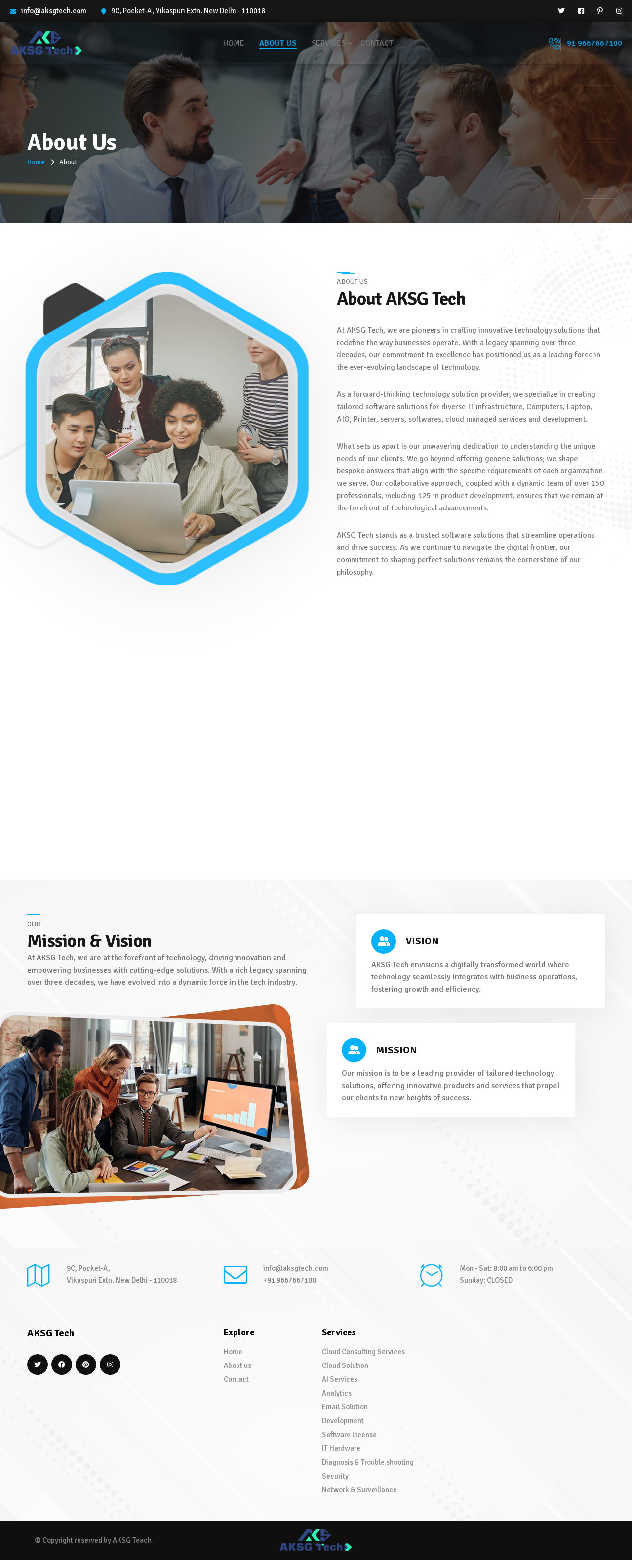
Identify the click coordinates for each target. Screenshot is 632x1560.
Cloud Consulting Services (363, 1351)
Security (335, 1476)
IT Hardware (341, 1448)
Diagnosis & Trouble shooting (368, 1462)
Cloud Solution (345, 1365)
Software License (349, 1434)
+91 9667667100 (289, 1280)
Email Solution (345, 1407)
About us (278, 43)
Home (233, 43)
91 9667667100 (585, 44)
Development (343, 1420)
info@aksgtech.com (53, 10)
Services (329, 43)
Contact (376, 43)
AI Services (339, 1379)
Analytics (337, 1393)
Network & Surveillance (359, 1489)
